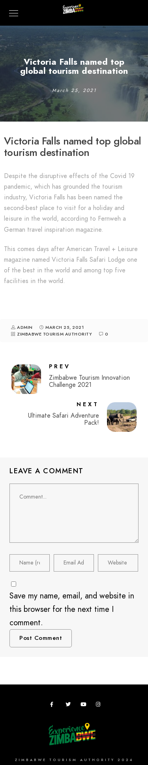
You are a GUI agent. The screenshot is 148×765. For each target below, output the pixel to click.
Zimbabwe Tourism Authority (54, 334)
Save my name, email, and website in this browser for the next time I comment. (71, 609)
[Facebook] (54, 706)
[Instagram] (100, 706)
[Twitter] (69, 706)
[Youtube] (84, 706)
